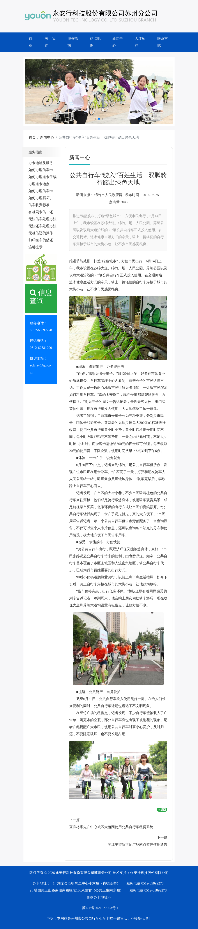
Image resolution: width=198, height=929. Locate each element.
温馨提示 (35, 247)
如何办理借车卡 (40, 170)
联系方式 (162, 42)
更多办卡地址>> (99, 897)
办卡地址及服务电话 (44, 163)
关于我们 (50, 42)
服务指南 (72, 42)
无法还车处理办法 (42, 226)
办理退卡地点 (39, 184)
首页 (30, 42)
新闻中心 (117, 42)
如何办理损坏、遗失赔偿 (47, 198)
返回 (162, 809)
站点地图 (95, 42)
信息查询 (41, 297)
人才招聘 (140, 42)
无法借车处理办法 (42, 219)
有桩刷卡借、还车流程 (46, 212)
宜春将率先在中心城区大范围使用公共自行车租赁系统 (111, 827)
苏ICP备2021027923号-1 (100, 908)
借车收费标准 (39, 205)
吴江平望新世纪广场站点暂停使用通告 (137, 844)
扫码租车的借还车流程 (46, 240)
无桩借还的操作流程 (44, 233)
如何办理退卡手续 (42, 177)
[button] (29, 91)
